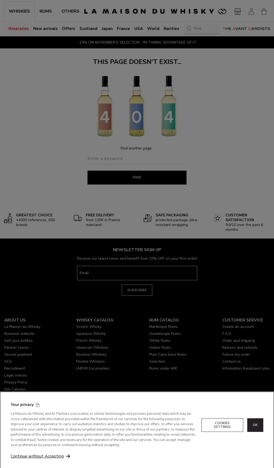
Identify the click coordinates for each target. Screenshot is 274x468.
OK (255, 432)
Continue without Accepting (37, 463)
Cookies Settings (222, 432)
